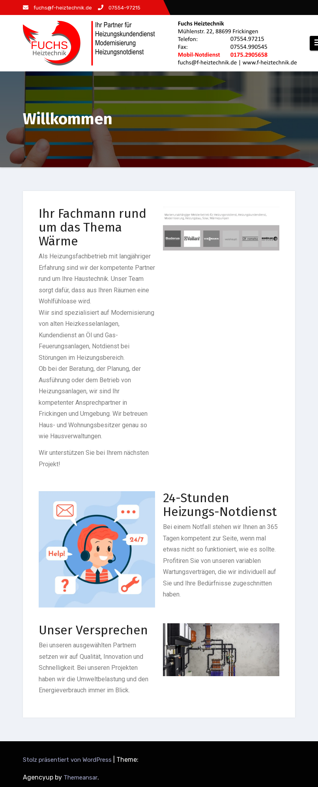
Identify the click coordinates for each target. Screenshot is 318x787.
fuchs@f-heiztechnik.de (57, 8)
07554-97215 (119, 8)
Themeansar (80, 777)
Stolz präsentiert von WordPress (68, 759)
